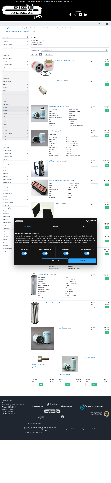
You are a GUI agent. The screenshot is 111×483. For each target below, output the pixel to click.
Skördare (5, 110)
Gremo (4, 101)
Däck (4, 67)
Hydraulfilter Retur (44, 274)
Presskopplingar (7, 193)
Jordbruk (5, 75)
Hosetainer (6, 159)
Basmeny (8, 31)
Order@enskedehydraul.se (15, 405)
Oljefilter (51, 131)
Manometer (6, 173)
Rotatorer (5, 199)
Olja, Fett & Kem (7, 185)
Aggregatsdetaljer (8, 44)
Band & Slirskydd (7, 47)
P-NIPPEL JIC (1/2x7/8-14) (39, 364)
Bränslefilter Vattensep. (62, 60)
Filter (13, 31)
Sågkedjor (5, 236)
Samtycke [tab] (27, 226)
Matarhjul (5, 176)
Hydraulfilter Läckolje (47, 303)
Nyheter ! (36, 28)
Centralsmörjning (7, 58)
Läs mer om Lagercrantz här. (34, 432)
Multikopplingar (7, 182)
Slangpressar (6, 216)
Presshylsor (6, 190)
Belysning (5, 52)
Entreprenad (6, 73)
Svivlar (4, 225)
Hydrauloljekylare (7, 156)
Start (4, 28)
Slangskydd (6, 213)
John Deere (23, 31)
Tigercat (5, 127)
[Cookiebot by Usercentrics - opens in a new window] (88, 221)
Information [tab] (55, 226)
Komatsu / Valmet (7, 133)
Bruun (4, 93)
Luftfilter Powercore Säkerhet (58, 180)
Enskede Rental (61, 28)
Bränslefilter (59, 80)
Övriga (4, 139)
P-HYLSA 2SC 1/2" (90, 357)
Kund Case (53, 28)
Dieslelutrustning (7, 64)
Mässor (31, 28)
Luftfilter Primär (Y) (54, 161)
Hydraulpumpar (7, 153)
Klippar (5, 162)
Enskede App (70, 28)
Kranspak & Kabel (7, 164)
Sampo (5, 124)
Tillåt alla (82, 261)
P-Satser (5, 196)
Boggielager (6, 55)
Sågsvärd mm (6, 233)
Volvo (4, 136)
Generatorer (6, 141)
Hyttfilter (58, 203)
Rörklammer (6, 205)
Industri (5, 84)
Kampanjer (25, 28)
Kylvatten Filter (60, 328)
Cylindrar (5, 61)
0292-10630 (12, 407)
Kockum (5, 113)
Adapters (5, 41)
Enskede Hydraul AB (8, 400)
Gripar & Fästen (7, 150)
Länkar (4, 170)
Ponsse (5, 119)
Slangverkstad (7, 222)
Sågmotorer (6, 231)
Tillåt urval (55, 261)
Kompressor (6, 78)
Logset (4, 116)
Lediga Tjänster (45, 28)
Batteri (4, 50)
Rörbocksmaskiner (8, 202)
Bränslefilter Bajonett (55, 106)
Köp (107, 64)
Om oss (18, 28)
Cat (4, 96)
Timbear (5, 130)
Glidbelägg (6, 147)
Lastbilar (5, 87)
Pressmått (5, 187)
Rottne (4, 121)
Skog (17, 31)
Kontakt (13, 28)
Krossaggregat (7, 81)
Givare (4, 144)
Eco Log (5, 98)
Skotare (29, 31)
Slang (4, 210)
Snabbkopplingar (7, 208)
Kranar (4, 167)
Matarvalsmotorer (8, 179)
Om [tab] (83, 226)
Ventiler (5, 239)
